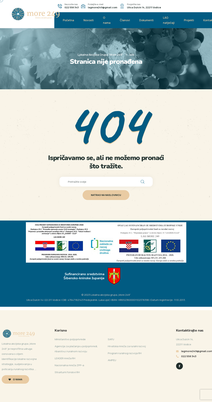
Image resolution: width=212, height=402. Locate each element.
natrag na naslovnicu (106, 195)
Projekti (189, 20)
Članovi (125, 20)
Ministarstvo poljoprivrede (70, 339)
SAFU (111, 339)
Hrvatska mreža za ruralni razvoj (127, 346)
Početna (68, 20)
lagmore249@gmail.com (102, 7)
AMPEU (112, 360)
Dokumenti (146, 20)
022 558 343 (72, 7)
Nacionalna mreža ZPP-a (69, 365)
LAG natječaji (169, 20)
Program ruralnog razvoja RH (125, 353)
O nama (107, 20)
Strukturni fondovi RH (67, 372)
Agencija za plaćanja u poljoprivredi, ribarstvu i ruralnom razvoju (76, 348)
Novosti (88, 20)
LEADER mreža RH (65, 358)
